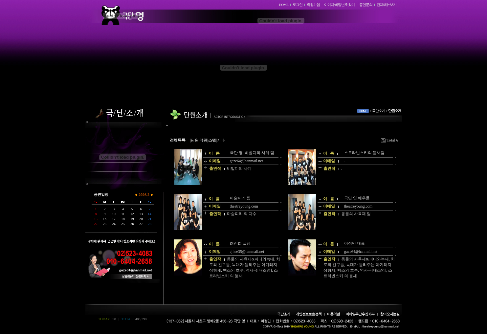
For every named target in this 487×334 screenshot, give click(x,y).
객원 (203, 140)
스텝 (212, 140)
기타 (221, 140)
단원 (195, 140)
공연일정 (101, 194)
